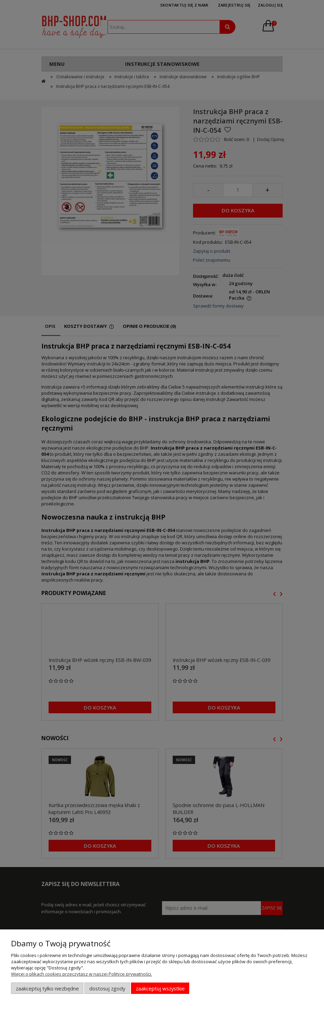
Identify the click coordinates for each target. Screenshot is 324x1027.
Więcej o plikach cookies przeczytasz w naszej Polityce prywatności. (81, 974)
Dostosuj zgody (107, 988)
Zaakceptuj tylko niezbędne (47, 988)
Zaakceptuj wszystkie (160, 988)
